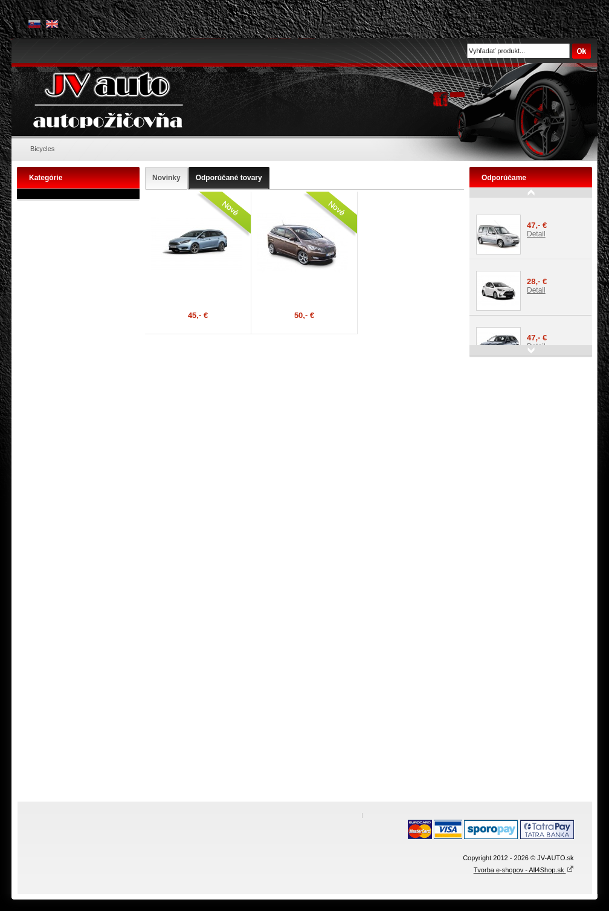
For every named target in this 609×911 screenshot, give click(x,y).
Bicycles (42, 148)
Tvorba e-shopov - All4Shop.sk (524, 870)
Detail (536, 234)
